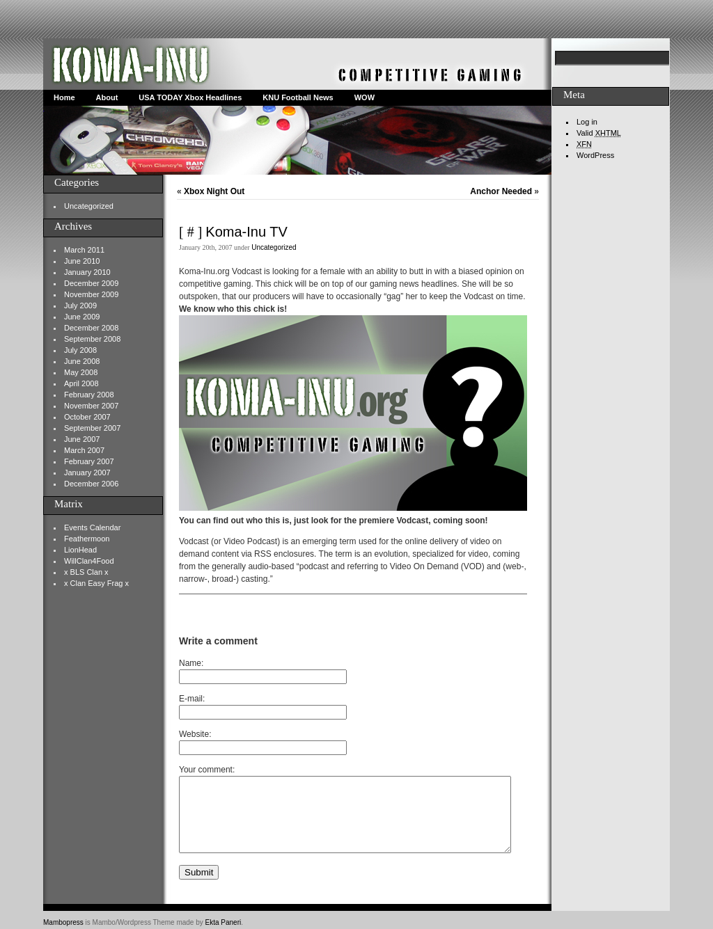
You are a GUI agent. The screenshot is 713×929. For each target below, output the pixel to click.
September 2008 (92, 339)
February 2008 (89, 394)
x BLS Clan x (86, 572)
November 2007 (91, 406)
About (107, 97)
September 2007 (92, 428)
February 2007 (89, 461)
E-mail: (192, 699)
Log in (587, 122)
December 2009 (91, 283)
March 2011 (84, 250)
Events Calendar (92, 527)
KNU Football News (298, 97)
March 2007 (84, 450)
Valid (599, 133)
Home (64, 97)
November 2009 (91, 294)
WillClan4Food (89, 561)
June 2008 (82, 361)
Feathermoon (86, 538)
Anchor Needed (501, 191)
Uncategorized (88, 206)
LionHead (80, 550)
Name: (191, 663)
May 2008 (80, 372)
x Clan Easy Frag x (96, 583)
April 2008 (81, 383)
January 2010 (87, 272)
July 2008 (80, 350)
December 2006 (91, 483)
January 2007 (87, 472)
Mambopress (63, 922)
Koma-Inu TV (246, 231)
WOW (364, 97)
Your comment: (207, 770)
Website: (195, 734)
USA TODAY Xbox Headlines (190, 97)
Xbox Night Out (214, 191)
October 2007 (87, 417)
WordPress (595, 155)
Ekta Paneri (223, 922)
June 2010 (82, 261)
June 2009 (82, 316)
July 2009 (80, 305)
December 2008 (91, 328)
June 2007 (82, 439)
